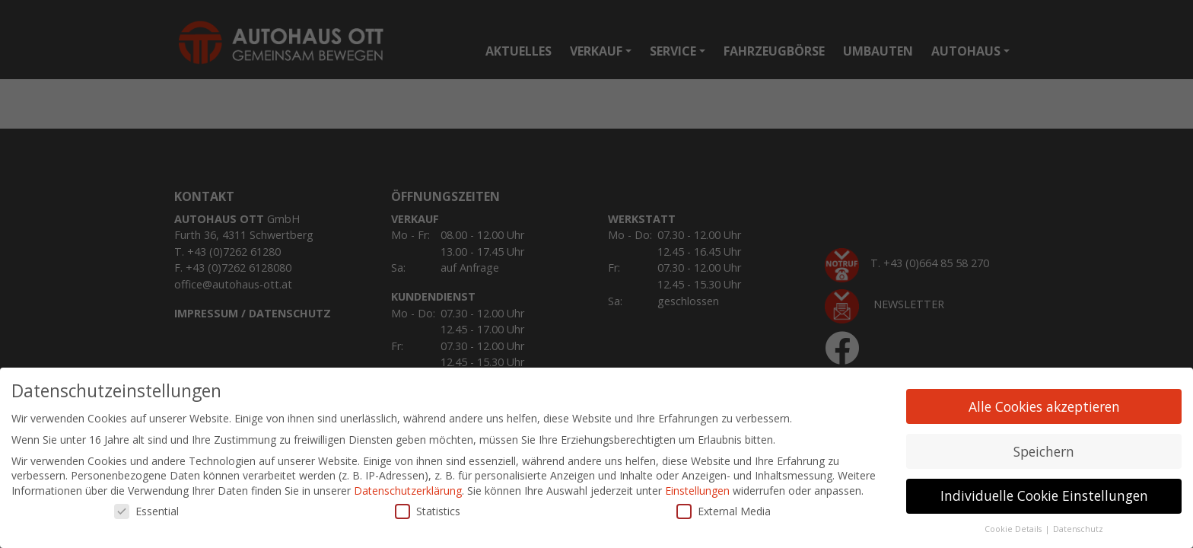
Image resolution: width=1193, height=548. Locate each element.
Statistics (427, 512)
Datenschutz (1078, 529)
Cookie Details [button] (1014, 529)
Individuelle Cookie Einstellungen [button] (1044, 496)
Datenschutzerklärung (408, 491)
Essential (146, 512)
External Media (723, 512)
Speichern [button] (1043, 451)
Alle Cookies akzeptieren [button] (1044, 406)
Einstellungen (697, 491)
